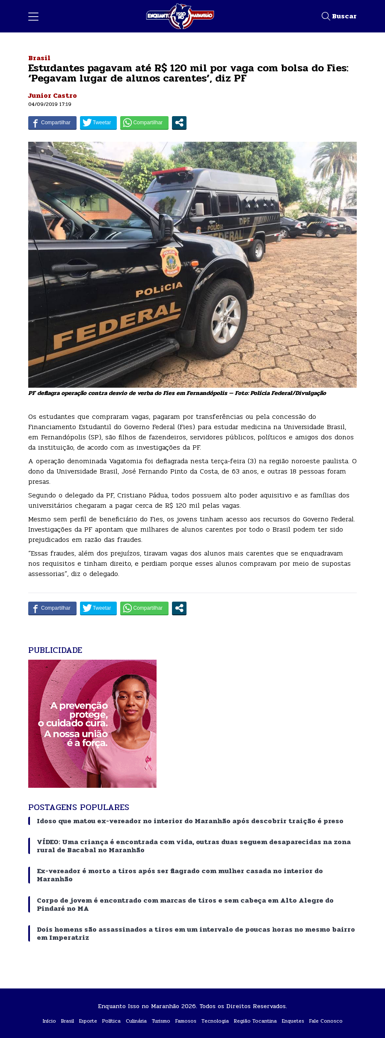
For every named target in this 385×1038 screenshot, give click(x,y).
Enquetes (293, 1021)
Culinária (136, 1021)
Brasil (39, 58)
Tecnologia (215, 1021)
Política (111, 1021)
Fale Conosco (326, 1021)
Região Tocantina (255, 1021)
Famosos (185, 1021)
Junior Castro (52, 95)
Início (49, 1021)
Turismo (161, 1021)
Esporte (88, 1021)
